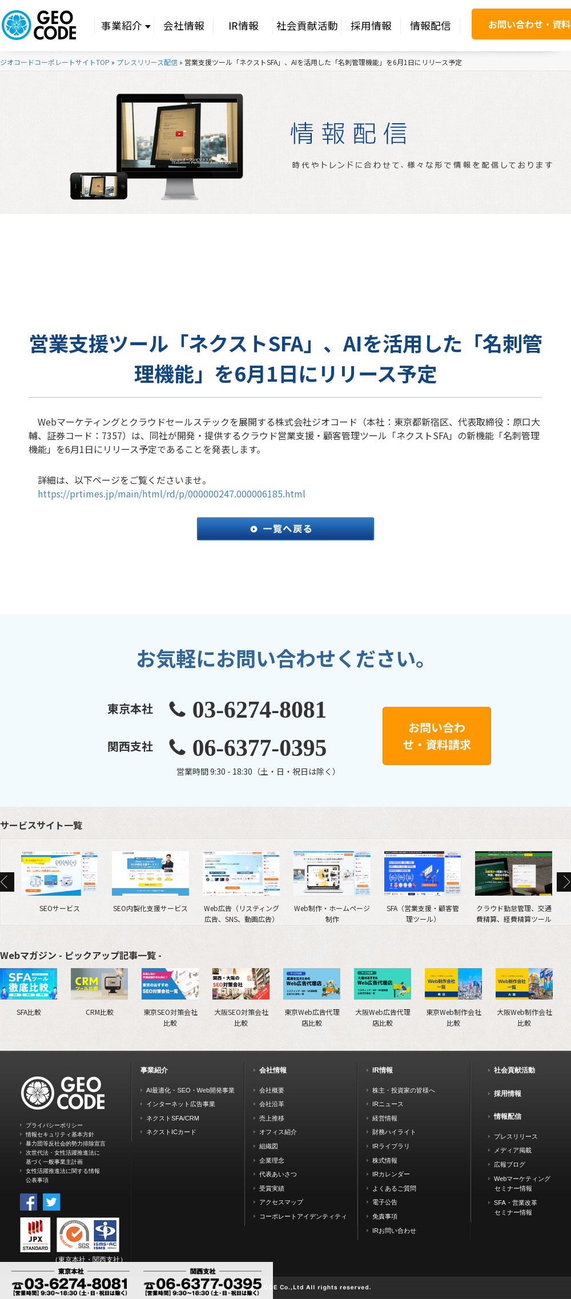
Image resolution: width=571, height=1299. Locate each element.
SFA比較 (28, 992)
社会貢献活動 (307, 25)
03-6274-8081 (259, 710)
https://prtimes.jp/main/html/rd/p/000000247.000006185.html (171, 493)
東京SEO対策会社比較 (170, 997)
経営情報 (384, 1118)
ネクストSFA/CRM (172, 1118)
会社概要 (271, 1090)
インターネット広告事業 (180, 1103)
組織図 (268, 1146)
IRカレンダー (391, 1174)
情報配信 (430, 25)
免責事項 (384, 1216)
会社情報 (183, 25)
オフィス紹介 (278, 1131)
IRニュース (388, 1103)
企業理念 (271, 1160)
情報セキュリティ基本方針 (60, 1134)
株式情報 (384, 1160)
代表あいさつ (278, 1174)
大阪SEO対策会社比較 (241, 997)
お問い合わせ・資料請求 (437, 735)
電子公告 (384, 1202)
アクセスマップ (281, 1202)
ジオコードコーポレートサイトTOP (55, 62)
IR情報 (243, 25)
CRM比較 (99, 992)
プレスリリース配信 (147, 62)
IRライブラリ (391, 1146)
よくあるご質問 (394, 1188)
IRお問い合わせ (394, 1230)
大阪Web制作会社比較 (524, 997)
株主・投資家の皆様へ (403, 1090)
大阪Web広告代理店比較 (382, 997)
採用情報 (371, 25)
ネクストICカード (171, 1131)
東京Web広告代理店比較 (311, 997)
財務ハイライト (394, 1131)
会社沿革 (271, 1103)
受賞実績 (271, 1188)
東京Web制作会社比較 (453, 997)
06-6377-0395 (259, 748)
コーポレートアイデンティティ (303, 1216)
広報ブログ (509, 1164)
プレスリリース (516, 1136)
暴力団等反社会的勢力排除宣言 (66, 1143)
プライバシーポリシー (54, 1125)
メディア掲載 (513, 1150)
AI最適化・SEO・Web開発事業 (190, 1090)
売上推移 (271, 1118)
